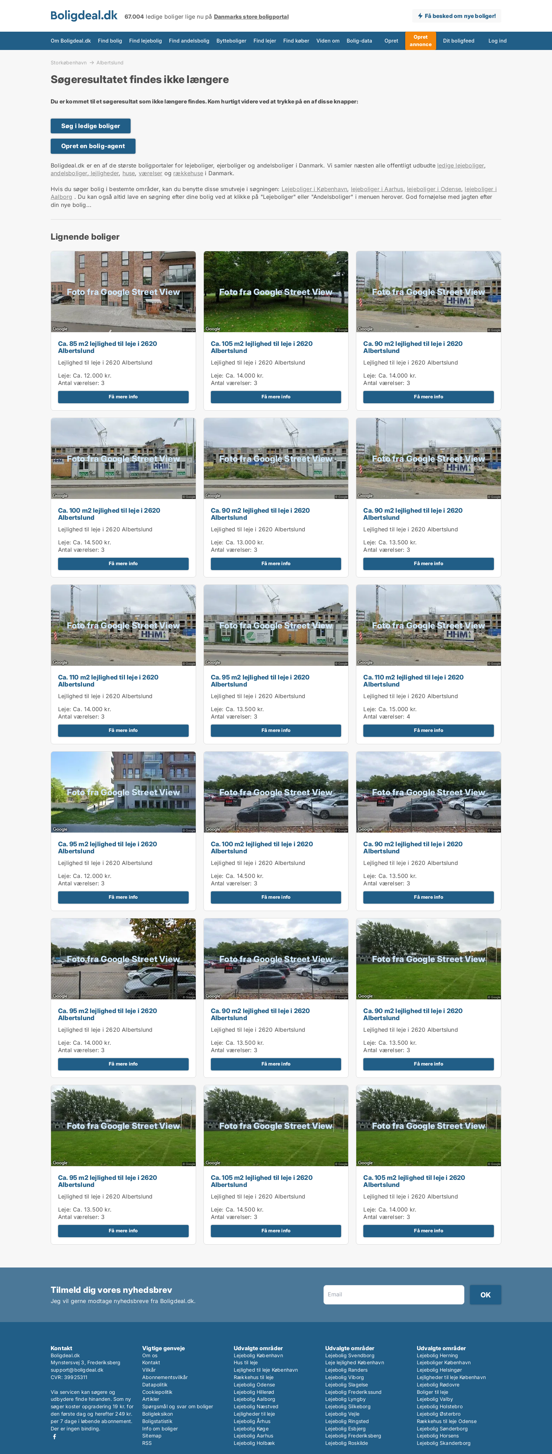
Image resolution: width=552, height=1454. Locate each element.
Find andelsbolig (189, 41)
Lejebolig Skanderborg (444, 1443)
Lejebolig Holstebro (440, 1406)
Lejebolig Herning (437, 1355)
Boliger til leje (432, 1392)
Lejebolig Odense (254, 1384)
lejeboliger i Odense (434, 188)
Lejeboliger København (444, 1362)
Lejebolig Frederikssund (353, 1392)
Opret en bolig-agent (93, 146)
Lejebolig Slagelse (346, 1384)
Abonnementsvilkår (165, 1377)
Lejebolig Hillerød (254, 1392)
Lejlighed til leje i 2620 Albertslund (105, 362)
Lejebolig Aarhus (253, 1436)
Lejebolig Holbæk (254, 1443)
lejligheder (104, 173)
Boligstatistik (157, 1421)
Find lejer (264, 41)
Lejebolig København (258, 1355)
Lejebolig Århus (252, 1421)
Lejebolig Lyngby (345, 1399)
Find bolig (110, 41)
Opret (391, 41)
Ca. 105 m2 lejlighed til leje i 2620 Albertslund (262, 347)
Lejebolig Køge (251, 1428)
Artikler (150, 1399)
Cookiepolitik (157, 1392)
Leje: (64, 375)
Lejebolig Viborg (344, 1377)
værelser (151, 173)
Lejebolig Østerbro (439, 1414)
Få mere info (123, 396)
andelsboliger (69, 173)
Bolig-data (359, 41)
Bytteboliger (231, 41)
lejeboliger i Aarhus (377, 188)
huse (129, 173)
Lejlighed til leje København (266, 1370)
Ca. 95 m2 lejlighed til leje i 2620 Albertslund (260, 681)
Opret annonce (420, 40)
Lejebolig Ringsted (347, 1421)
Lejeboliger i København (314, 188)
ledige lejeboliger (460, 165)
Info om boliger (160, 1428)
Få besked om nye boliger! (460, 15)
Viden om (328, 41)
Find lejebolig (145, 41)
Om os (149, 1355)
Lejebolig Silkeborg (348, 1406)
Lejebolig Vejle (342, 1414)
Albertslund (110, 62)
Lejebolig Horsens (438, 1436)
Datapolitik (155, 1384)
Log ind (498, 41)
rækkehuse (188, 173)
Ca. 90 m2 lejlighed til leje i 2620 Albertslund (413, 347)
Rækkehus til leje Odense (447, 1421)
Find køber (296, 41)
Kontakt (151, 1362)
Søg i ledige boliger (90, 125)
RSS (147, 1443)
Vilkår (149, 1370)
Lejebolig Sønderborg (442, 1428)
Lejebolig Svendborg (350, 1355)
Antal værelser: (78, 382)
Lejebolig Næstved (256, 1406)
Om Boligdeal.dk (71, 41)
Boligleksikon (157, 1414)
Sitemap (152, 1436)
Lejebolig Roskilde (346, 1443)
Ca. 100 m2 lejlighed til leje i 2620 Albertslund (109, 514)
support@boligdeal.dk (77, 1370)
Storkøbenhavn (69, 62)
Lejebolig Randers (346, 1370)
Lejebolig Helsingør (439, 1370)
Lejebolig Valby (435, 1399)
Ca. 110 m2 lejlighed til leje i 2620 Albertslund (108, 681)
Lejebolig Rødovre (438, 1384)
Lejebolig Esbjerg (345, 1428)
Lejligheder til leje (254, 1414)
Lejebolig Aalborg (254, 1399)
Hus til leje (246, 1362)
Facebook (54, 1436)
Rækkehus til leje (254, 1377)
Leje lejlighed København (354, 1362)
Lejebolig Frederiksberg (353, 1436)
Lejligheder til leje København (451, 1377)
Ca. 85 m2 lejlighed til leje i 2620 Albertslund (107, 347)
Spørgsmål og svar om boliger (177, 1406)
